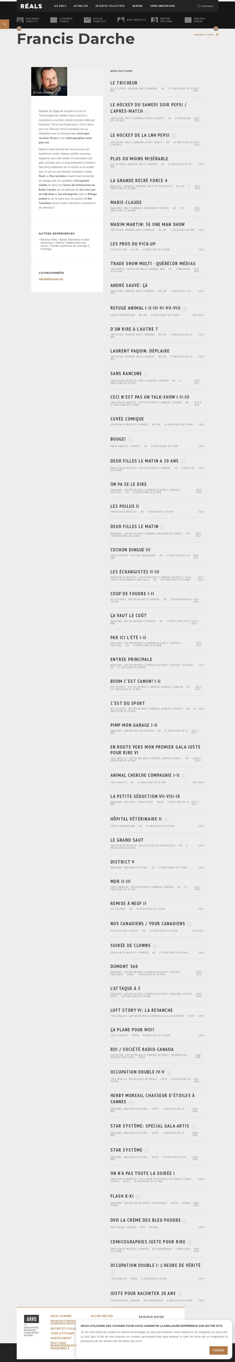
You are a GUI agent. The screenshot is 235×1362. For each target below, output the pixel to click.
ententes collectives (110, 6)
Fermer (218, 1350)
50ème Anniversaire (162, 6)
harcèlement (61, 1338)
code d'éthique (63, 1333)
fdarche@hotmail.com (51, 279)
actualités (81, 6)
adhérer (137, 6)
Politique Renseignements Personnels (64, 1345)
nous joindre (61, 1316)
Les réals (60, 6)
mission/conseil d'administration (64, 1322)
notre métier (102, 1316)
